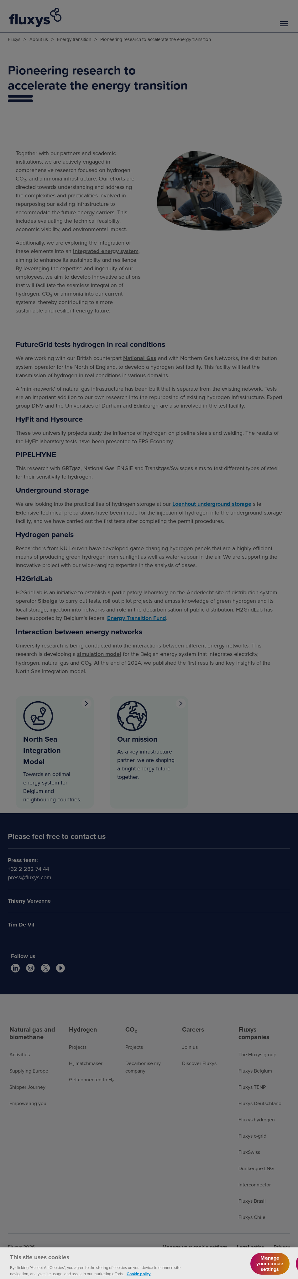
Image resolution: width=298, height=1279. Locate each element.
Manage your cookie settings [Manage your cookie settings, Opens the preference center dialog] (269, 1267)
